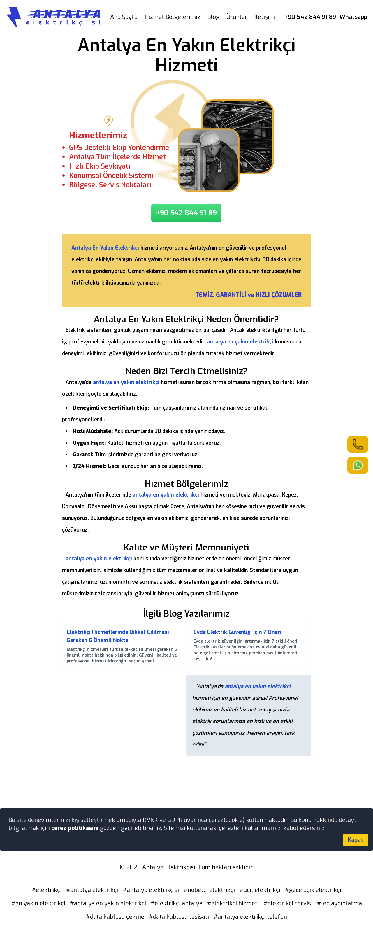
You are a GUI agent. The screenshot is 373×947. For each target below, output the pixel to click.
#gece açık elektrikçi (313, 890)
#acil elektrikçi (260, 890)
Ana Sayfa (124, 17)
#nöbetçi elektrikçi (209, 890)
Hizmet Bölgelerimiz (172, 17)
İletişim (264, 17)
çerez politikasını (75, 828)
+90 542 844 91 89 (310, 17)
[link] (357, 444)
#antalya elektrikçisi (151, 890)
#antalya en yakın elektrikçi (108, 903)
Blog (213, 17)
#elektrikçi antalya (177, 903)
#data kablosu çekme (115, 917)
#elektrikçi (46, 890)
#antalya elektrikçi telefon (250, 917)
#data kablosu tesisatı (179, 917)
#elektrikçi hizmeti (233, 903)
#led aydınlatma (339, 903)
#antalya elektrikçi (92, 890)
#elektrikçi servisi (287, 903)
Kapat (355, 840)
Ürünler (236, 17)
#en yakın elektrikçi (38, 903)
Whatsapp (353, 17)
